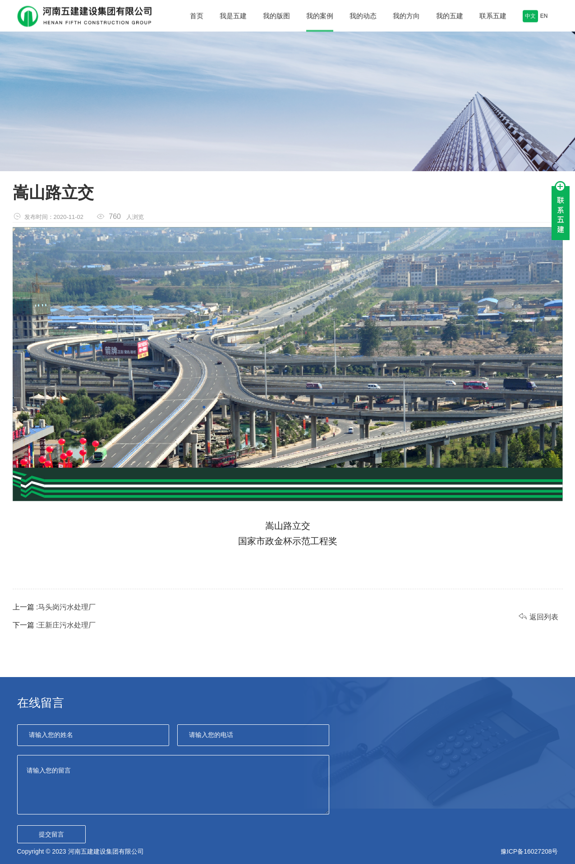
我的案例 (319, 17)
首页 (196, 17)
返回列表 (538, 616)
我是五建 (233, 17)
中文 (530, 17)
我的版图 (276, 17)
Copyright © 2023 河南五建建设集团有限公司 (80, 851)
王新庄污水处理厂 (67, 625)
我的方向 (406, 17)
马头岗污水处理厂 (67, 607)
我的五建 (449, 17)
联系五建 (492, 17)
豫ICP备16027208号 (529, 851)
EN (544, 17)
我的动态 (363, 17)
